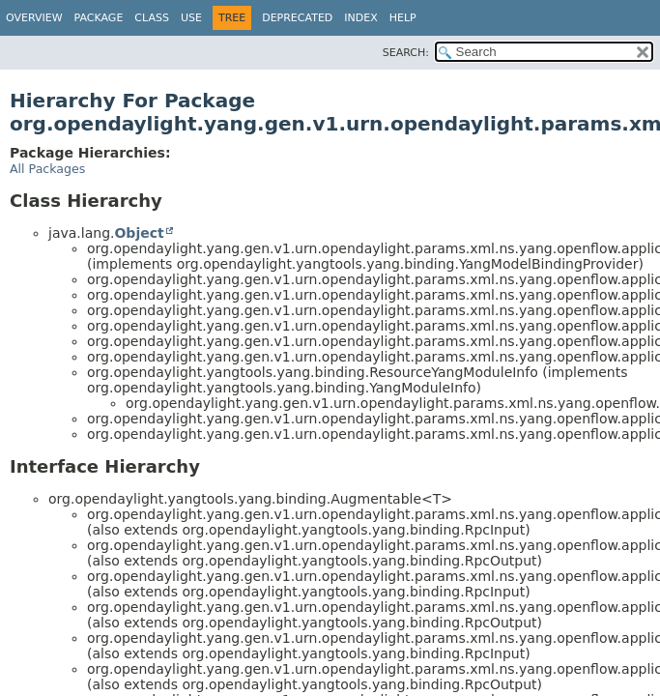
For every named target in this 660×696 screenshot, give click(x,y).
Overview (34, 18)
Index (360, 18)
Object (138, 233)
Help (402, 18)
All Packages (47, 168)
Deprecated (297, 18)
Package (99, 18)
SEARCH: (406, 52)
